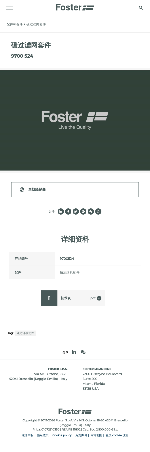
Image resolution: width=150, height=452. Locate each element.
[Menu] (10, 8)
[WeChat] (82, 352)
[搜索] (140, 8)
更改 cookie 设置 (117, 435)
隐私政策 (43, 435)
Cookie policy (62, 435)
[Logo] (75, 6)
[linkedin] (74, 352)
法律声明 (27, 435)
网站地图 (96, 435)
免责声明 (81, 435)
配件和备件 (15, 24)
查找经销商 (32, 189)
